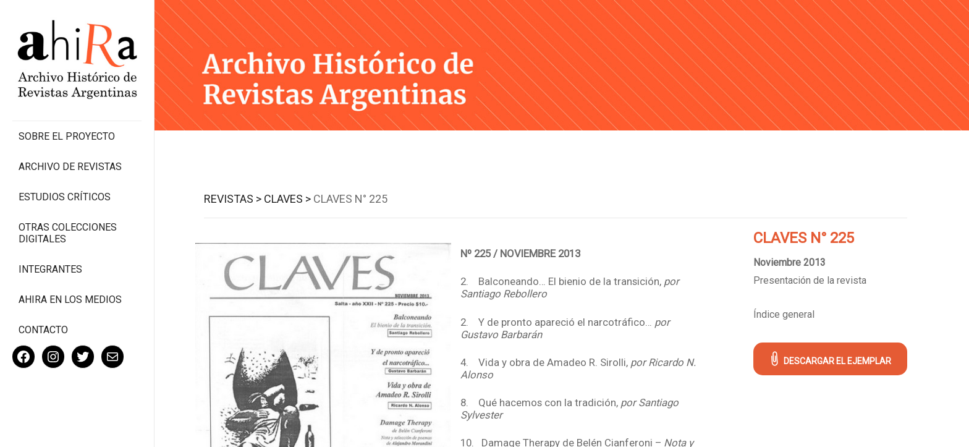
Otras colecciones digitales (68, 233)
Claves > (287, 198)
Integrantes (50, 269)
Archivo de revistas (70, 166)
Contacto (43, 330)
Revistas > (232, 198)
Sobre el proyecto (67, 136)
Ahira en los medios (70, 299)
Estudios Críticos (65, 197)
